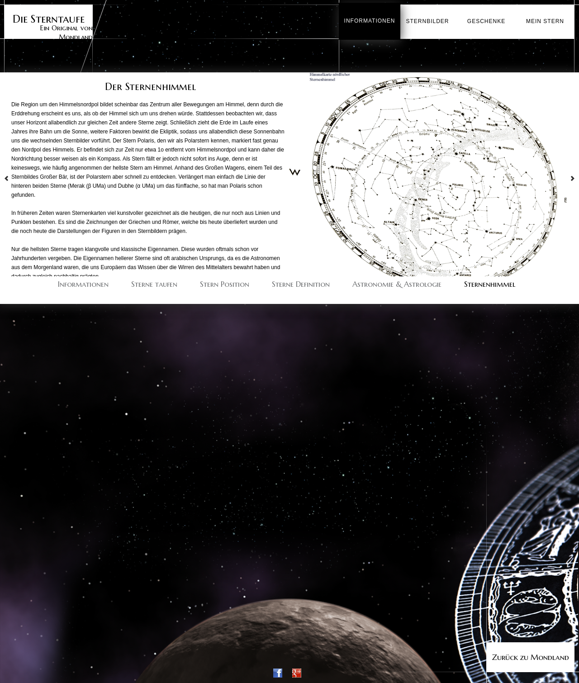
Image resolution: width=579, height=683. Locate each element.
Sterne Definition (301, 282)
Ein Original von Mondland (49, 25)
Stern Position (224, 282)
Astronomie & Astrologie (396, 282)
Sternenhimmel (489, 282)
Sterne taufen (154, 282)
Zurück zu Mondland (530, 657)
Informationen (83, 282)
